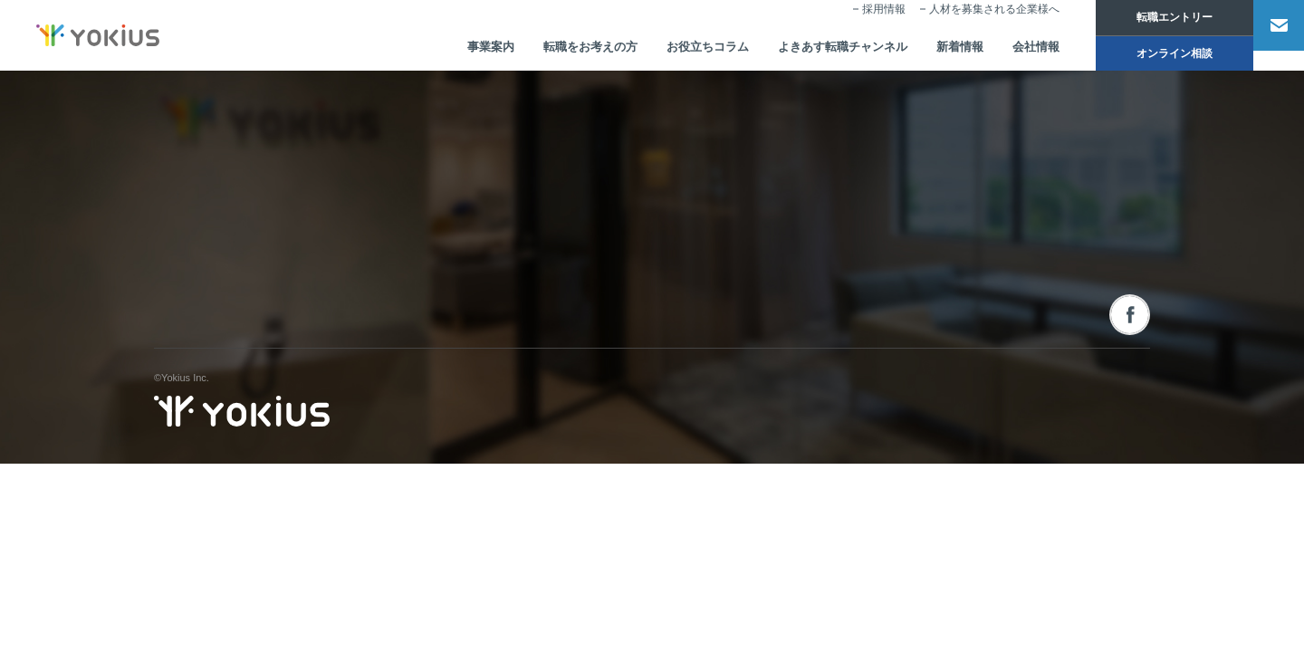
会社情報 (1009, 50)
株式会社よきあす (242, 210)
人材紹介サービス (671, 228)
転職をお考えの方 (539, 50)
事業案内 (433, 50)
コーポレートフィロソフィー (507, 228)
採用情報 (859, 23)
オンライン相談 (1150, 56)
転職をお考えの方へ (873, 312)
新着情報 (930, 50)
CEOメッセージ (478, 296)
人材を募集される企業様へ (970, 23)
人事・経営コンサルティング (696, 296)
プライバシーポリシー (1100, 468)
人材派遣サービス (671, 262)
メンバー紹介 (473, 329)
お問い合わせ (1044, 191)
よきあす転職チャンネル (806, 50)
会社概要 (463, 262)
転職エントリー (1150, 18)
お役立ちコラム (662, 50)
